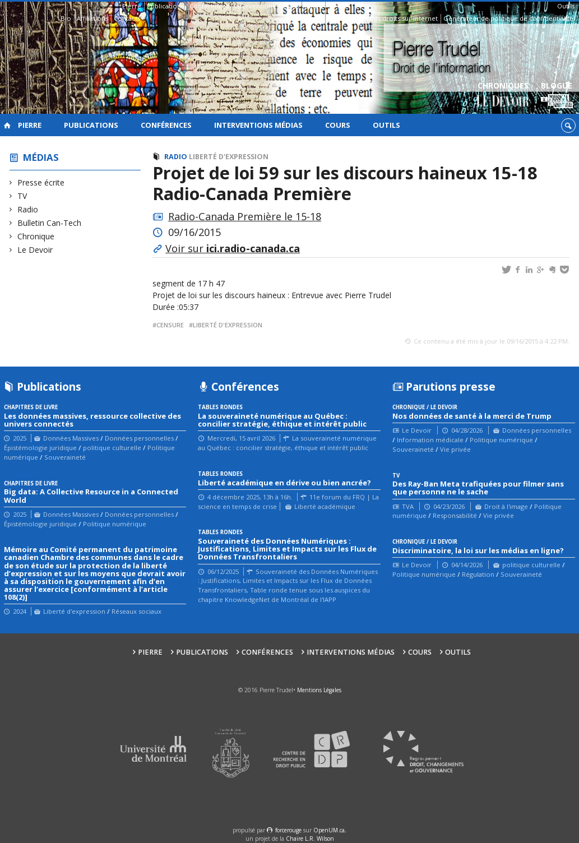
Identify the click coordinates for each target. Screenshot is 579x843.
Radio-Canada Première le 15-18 (244, 216)
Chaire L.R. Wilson (310, 838)
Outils (566, 6)
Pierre (131, 6)
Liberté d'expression (228, 156)
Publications (165, 6)
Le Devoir (35, 249)
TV (22, 196)
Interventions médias (266, 6)
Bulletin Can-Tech (49, 222)
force (288, 830)
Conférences (209, 6)
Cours (313, 6)
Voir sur (232, 248)
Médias (41, 157)
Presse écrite (41, 182)
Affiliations (92, 18)
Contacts (127, 18)
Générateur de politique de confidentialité (508, 18)
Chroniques (503, 95)
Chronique (36, 236)
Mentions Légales (319, 690)
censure (170, 325)
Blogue (557, 95)
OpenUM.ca (329, 830)
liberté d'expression (227, 325)
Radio (28, 209)
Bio (66, 18)
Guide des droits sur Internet (394, 18)
